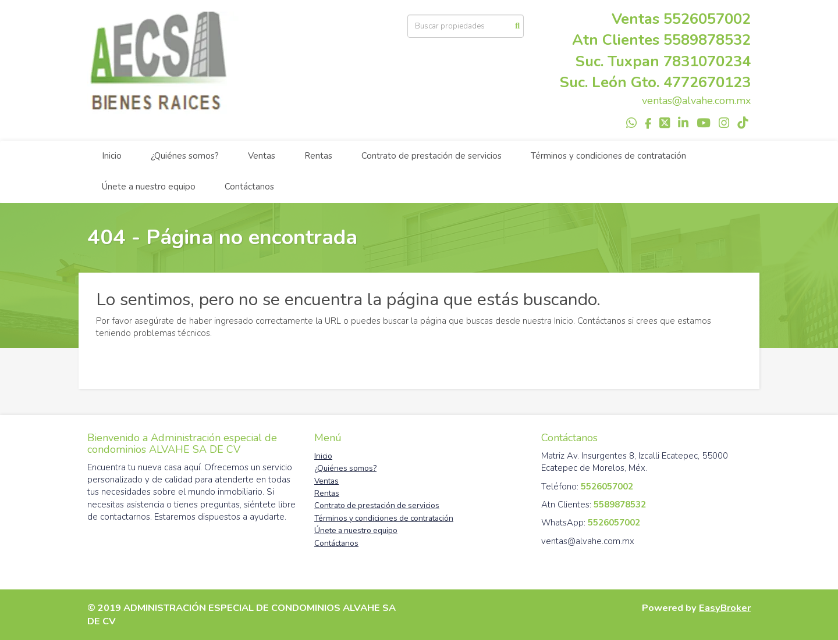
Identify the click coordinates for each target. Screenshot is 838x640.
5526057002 (707, 19)
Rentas (318, 156)
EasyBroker (725, 607)
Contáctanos (249, 186)
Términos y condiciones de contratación (608, 156)
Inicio (112, 156)
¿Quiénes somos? (185, 156)
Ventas (261, 156)
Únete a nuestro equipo (149, 186)
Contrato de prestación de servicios (431, 156)
